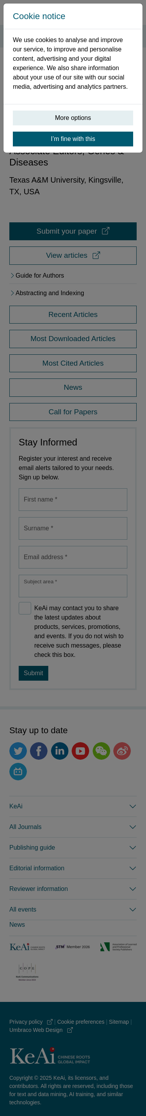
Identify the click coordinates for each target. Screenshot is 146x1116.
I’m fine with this (73, 139)
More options (73, 117)
